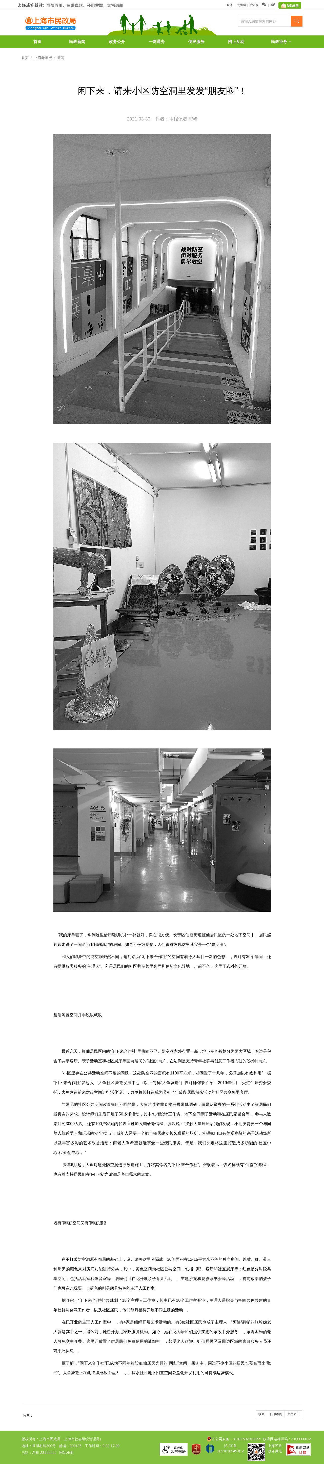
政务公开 (117, 41)
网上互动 (236, 41)
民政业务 (281, 41)
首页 (37, 41)
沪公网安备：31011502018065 (233, 1438)
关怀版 (253, 5)
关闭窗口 (293, 1414)
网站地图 (66, 1453)
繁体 (230, 5)
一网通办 (157, 41)
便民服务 (196, 41)
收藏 (261, 1414)
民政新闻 (77, 41)
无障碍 (241, 5)
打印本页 (276, 1414)
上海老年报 (43, 58)
